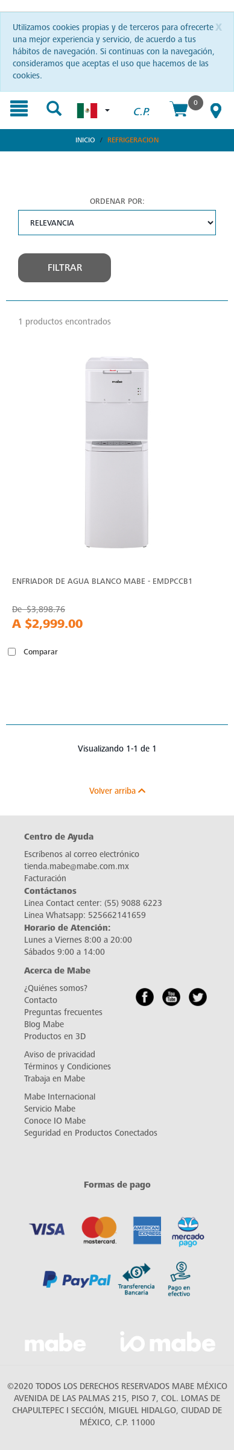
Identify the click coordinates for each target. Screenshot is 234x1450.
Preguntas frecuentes (63, 1012)
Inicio (85, 140)
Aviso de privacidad (59, 1054)
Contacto (40, 1000)
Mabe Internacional (59, 1096)
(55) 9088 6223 (133, 903)
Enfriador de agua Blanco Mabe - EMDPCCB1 (102, 581)
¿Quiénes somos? (55, 988)
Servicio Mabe (49, 1108)
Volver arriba (117, 791)
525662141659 (117, 915)
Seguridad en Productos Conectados (90, 1133)
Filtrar (65, 267)
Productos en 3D (55, 1036)
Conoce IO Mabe (55, 1120)
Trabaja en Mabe (54, 1078)
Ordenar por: (117, 201)
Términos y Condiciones (67, 1066)
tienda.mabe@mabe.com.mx (76, 866)
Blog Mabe (44, 1024)
